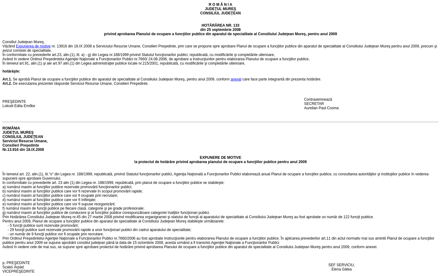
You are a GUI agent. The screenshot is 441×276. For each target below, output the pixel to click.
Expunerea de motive (33, 46)
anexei (236, 79)
